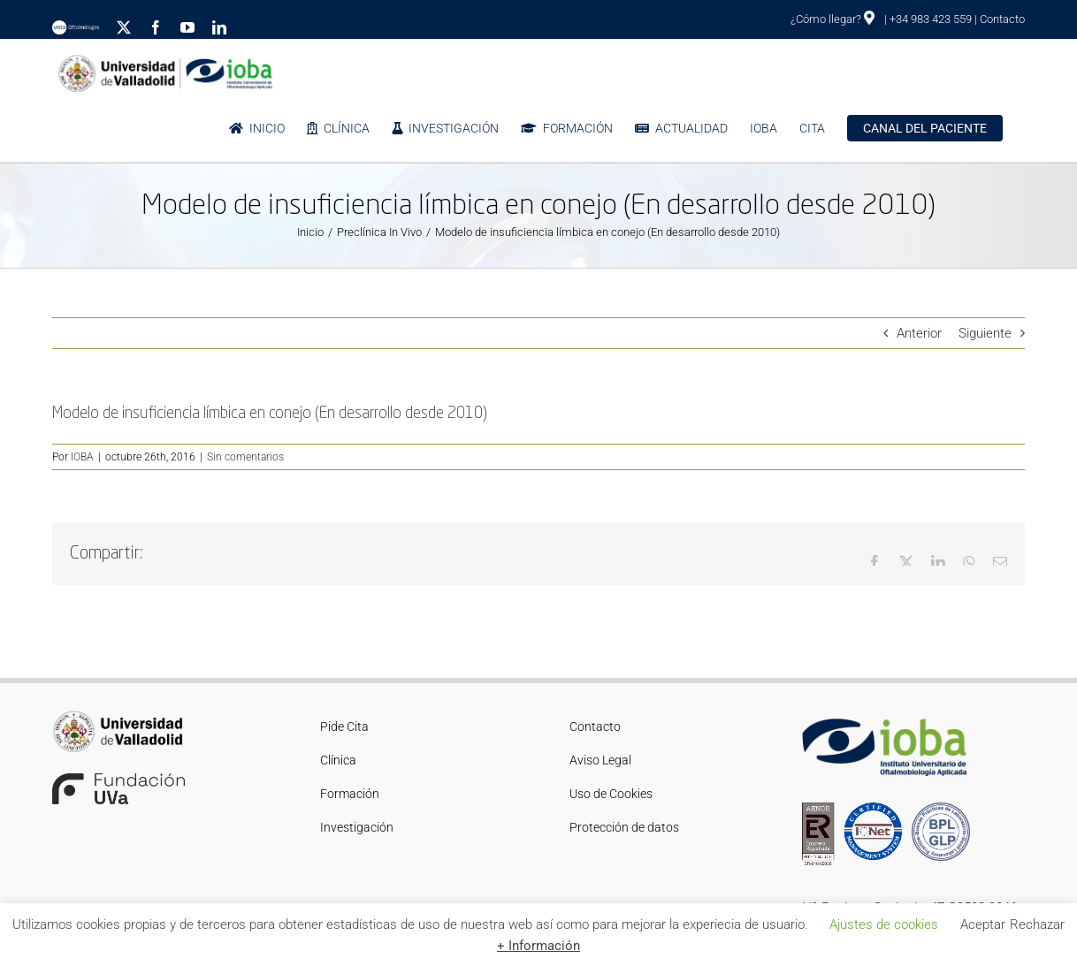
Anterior (919, 333)
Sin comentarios (245, 457)
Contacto (1002, 19)
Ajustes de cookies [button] (883, 924)
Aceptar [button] (982, 924)
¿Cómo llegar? (833, 19)
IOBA (82, 457)
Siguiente (985, 333)
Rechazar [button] (1037, 924)
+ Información (538, 946)
